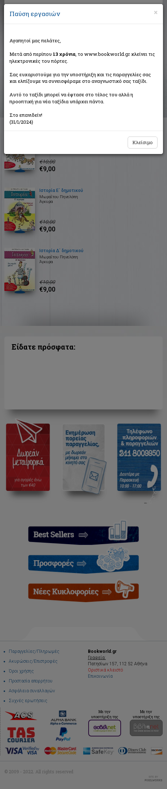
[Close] (156, 12)
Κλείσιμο (142, 142)
